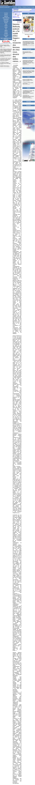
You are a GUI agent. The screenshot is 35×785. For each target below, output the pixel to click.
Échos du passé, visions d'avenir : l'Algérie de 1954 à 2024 (5, 46)
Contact (33, 7)
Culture (6, 31)
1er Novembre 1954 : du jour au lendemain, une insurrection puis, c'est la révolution (5, 59)
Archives (20, 7)
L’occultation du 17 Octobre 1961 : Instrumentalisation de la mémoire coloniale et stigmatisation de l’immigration (28, 91)
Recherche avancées (18, 11)
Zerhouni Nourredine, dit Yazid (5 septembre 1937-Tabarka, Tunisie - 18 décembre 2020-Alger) (28, 71)
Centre (6, 27)
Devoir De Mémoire (28, 68)
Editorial (6, 16)
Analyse (6, 14)
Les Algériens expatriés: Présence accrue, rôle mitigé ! (5, 63)
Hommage (28, 101)
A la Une (6, 13)
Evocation (6, 35)
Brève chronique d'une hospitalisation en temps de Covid (27, 52)
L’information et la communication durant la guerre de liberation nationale (28, 96)
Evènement (6, 19)
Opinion (28, 57)
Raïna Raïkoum (6, 17)
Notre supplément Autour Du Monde (6, 39)
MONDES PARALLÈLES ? (4, 65)
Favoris (28, 7)
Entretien (29, 38)
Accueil (15, 7)
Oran (6, 24)
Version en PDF (16, 17)
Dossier (6, 22)
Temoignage (28, 49)
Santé (28, 76)
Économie (28, 105)
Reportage (6, 20)
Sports (6, 30)
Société (6, 33)
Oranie (6, 25)
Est (6, 28)
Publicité (25, 7)
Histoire (28, 88)
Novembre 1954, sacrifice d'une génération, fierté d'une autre (5, 55)
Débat (6, 36)
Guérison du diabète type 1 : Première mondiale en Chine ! (28, 80)
